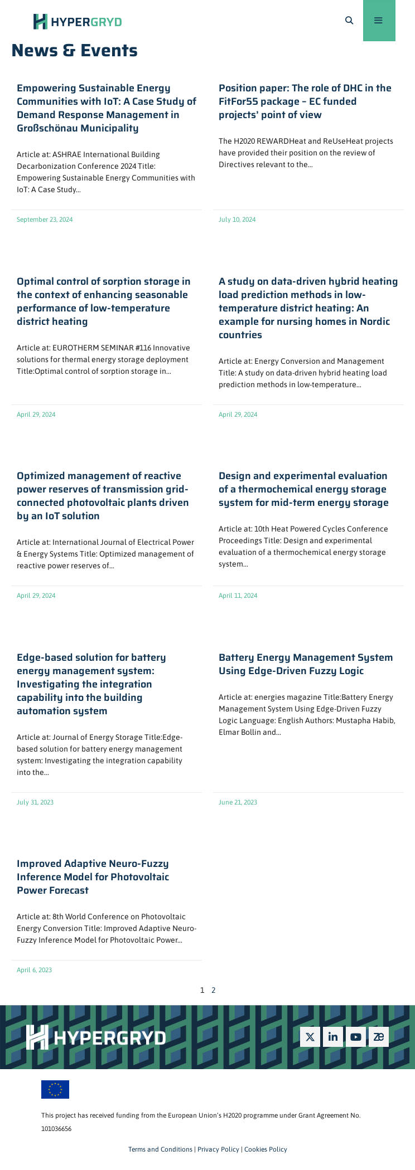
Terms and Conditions (160, 1149)
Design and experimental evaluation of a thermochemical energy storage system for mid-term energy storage (304, 489)
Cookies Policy (265, 1149)
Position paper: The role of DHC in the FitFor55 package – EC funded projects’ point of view (305, 101)
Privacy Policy (217, 1149)
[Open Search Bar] (349, 20)
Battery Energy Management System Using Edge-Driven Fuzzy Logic (306, 664)
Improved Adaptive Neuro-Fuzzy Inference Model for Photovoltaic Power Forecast (93, 877)
